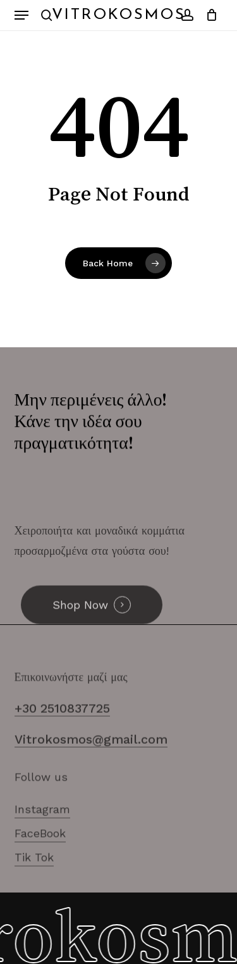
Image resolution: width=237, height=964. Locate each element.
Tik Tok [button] (34, 874)
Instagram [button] (42, 826)
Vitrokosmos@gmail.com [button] (91, 757)
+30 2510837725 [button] (62, 726)
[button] (21, 15)
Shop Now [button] (80, 622)
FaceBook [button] (40, 850)
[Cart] (209, 15)
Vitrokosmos (119, 15)
